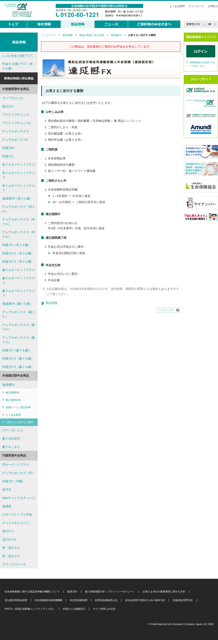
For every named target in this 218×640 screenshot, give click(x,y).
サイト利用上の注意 (104, 609)
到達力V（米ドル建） (16, 245)
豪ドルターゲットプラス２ (18, 280)
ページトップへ (166, 310)
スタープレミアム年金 (17, 514)
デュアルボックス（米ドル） (18, 209)
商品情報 (68, 35)
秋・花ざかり (11, 556)
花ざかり (8, 531)
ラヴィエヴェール (14, 564)
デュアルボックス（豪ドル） (18, 314)
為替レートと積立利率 (18, 407)
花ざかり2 (9, 539)
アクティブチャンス (15, 114)
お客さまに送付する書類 (19, 422)
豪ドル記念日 (11, 438)
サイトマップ (196, 6)
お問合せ (213, 6)
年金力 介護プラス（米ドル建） (17, 66)
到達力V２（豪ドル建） (18, 358)
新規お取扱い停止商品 (91, 35)
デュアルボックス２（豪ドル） (18, 327)
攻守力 (6, 489)
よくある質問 (177, 6)
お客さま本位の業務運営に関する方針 (164, 591)
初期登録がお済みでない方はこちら (202, 64)
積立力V (7, 106)
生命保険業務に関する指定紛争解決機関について (32, 591)
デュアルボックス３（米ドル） (18, 234)
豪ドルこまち (11, 447)
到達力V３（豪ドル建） (18, 367)
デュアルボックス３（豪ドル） (18, 340)
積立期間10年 (13, 400)
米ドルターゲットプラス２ (18, 175)
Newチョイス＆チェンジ (18, 498)
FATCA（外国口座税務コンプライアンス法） (30, 609)
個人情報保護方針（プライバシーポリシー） (110, 591)
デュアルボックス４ (15, 131)
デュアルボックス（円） (18, 473)
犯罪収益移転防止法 (106, 600)
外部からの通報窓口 (74, 609)
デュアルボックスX (15, 139)
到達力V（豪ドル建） (16, 350)
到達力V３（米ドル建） (18, 261)
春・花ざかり (11, 547)
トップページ (48, 35)
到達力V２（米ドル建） (18, 253)
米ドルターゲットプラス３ (18, 188)
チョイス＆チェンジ (15, 523)
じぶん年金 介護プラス (17, 55)
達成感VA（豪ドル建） (17, 303)
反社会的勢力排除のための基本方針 (145, 600)
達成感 (6, 506)
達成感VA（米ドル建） (17, 198)
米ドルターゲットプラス (18, 164)
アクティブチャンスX (16, 123)
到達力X (7, 156)
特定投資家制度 (78, 600)
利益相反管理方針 (183, 600)
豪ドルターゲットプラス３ (18, 293)
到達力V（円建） (13, 481)
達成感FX (116, 35)
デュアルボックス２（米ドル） (18, 222)
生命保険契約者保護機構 (48, 600)
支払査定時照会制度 (16, 600)
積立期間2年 (13, 392)
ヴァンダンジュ (12, 430)
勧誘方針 (72, 591)
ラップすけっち (12, 98)
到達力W (8, 148)
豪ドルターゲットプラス (18, 270)
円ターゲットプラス (15, 464)
